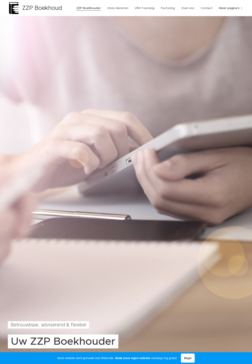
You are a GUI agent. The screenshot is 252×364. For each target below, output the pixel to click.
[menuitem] (88, 8)
